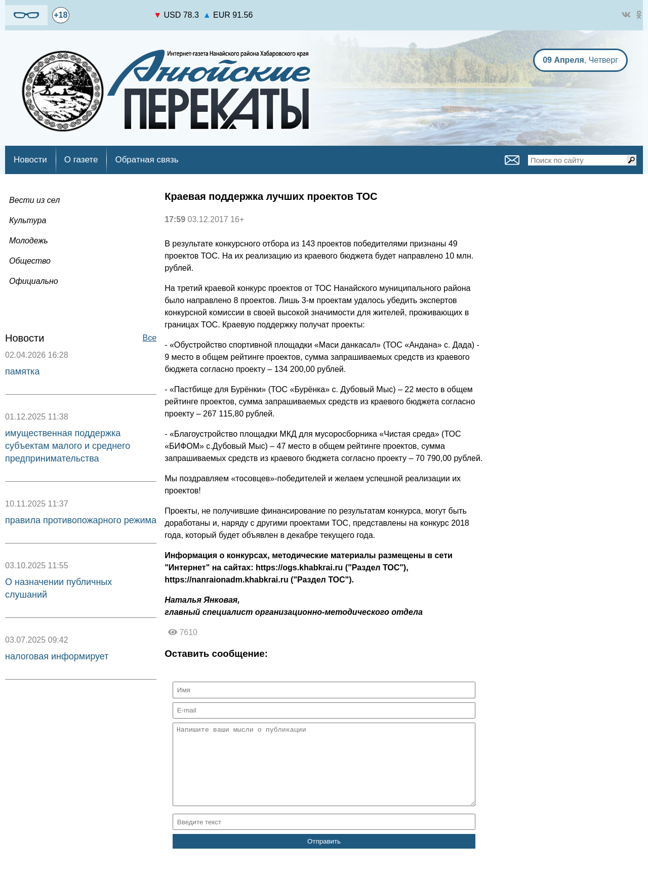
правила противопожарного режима (80, 520)
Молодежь (28, 240)
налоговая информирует (57, 656)
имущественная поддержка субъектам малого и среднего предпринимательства (67, 446)
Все (150, 337)
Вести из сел (34, 200)
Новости (30, 159)
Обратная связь (146, 159)
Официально (33, 281)
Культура (27, 220)
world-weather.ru (111, 19)
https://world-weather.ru (111, 10)
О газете (81, 159)
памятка (22, 371)
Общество (30, 261)
